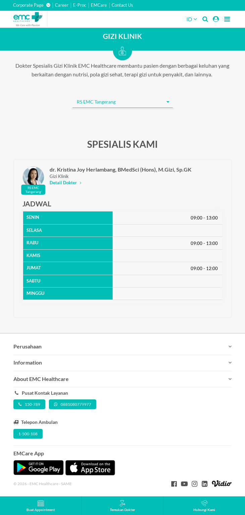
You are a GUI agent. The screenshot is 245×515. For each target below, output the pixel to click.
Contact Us (122, 5)
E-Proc (79, 5)
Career (61, 5)
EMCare (99, 5)
